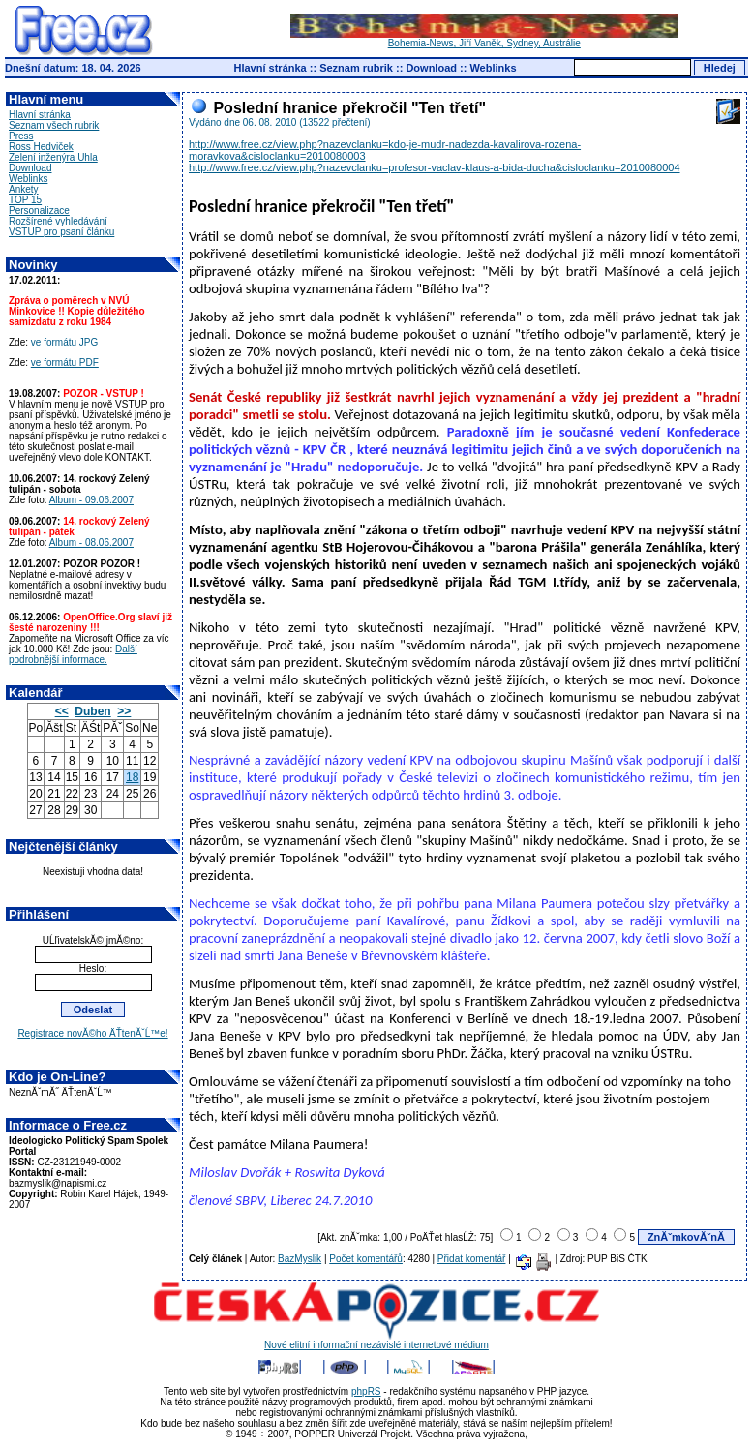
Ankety (24, 189)
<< (62, 711)
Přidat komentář (471, 1258)
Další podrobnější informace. (73, 654)
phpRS (366, 1391)
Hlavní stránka (270, 68)
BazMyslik (299, 1258)
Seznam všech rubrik (54, 125)
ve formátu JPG (64, 342)
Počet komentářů (366, 1258)
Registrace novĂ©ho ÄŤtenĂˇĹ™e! (92, 1033)
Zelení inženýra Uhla (53, 157)
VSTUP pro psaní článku (61, 231)
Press (21, 136)
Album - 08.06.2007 (91, 542)
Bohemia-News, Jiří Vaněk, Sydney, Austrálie (484, 38)
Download (431, 68)
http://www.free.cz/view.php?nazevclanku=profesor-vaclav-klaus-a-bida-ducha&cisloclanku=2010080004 (434, 167)
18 (132, 777)
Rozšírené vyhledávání (58, 221)
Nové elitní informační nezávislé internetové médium (376, 1340)
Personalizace (39, 210)
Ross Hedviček (41, 146)
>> (124, 711)
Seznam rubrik (356, 68)
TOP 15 (25, 200)
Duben (92, 711)
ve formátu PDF (65, 362)
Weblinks (492, 68)
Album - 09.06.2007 (91, 500)
